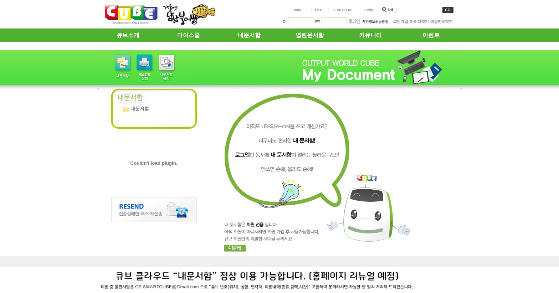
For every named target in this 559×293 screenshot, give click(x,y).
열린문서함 (310, 35)
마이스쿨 (188, 35)
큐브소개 (128, 35)
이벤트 (431, 35)
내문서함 (249, 35)
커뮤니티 (370, 35)
